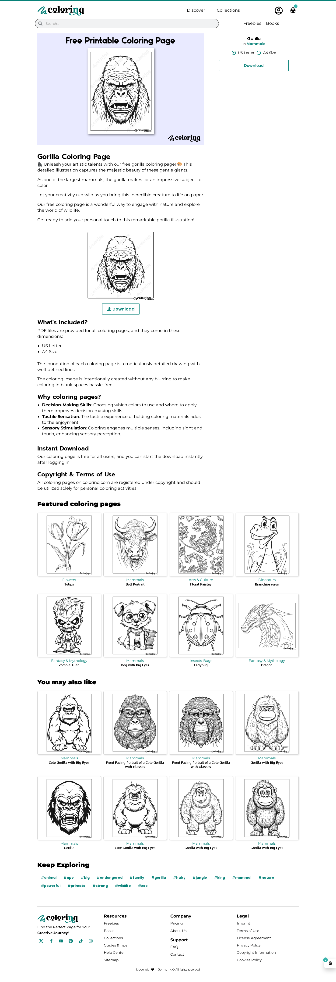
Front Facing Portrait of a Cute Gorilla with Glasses (135, 765)
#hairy (179, 877)
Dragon (267, 665)
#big (85, 877)
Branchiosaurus (267, 584)
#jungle (199, 877)
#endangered (109, 877)
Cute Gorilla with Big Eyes (69, 762)
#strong (100, 885)
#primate (76, 885)
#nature (266, 877)
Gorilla (69, 848)
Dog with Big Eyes (135, 665)
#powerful (50, 885)
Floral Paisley (201, 584)
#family (137, 877)
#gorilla (158, 877)
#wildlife (123, 885)
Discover (196, 10)
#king (219, 877)
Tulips (69, 584)
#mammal (241, 877)
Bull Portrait (135, 584)
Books (272, 23)
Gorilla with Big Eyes (267, 762)
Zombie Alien (69, 665)
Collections (228, 10)
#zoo (143, 885)
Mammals (256, 43)
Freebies (252, 23)
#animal (48, 877)
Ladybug (201, 665)
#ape (68, 877)
